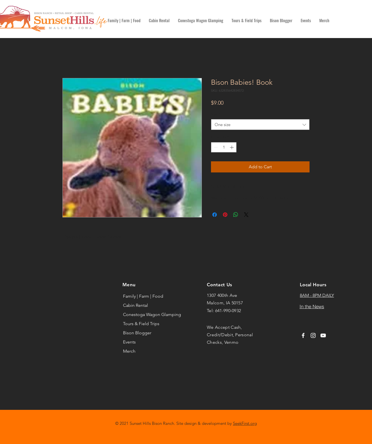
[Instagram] (313, 335)
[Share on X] (246, 214)
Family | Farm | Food (143, 296)
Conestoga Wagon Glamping (147, 314)
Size (216, 114)
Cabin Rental (135, 305)
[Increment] (232, 147)
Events (129, 342)
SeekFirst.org (245, 423)
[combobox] (260, 124)
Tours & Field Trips (141, 323)
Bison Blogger (137, 332)
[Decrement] (215, 147)
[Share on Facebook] (214, 214)
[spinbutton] (224, 147)
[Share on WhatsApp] (235, 214)
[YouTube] (323, 335)
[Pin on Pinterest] (225, 214)
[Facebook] (303, 335)
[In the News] (311, 306)
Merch (129, 351)
